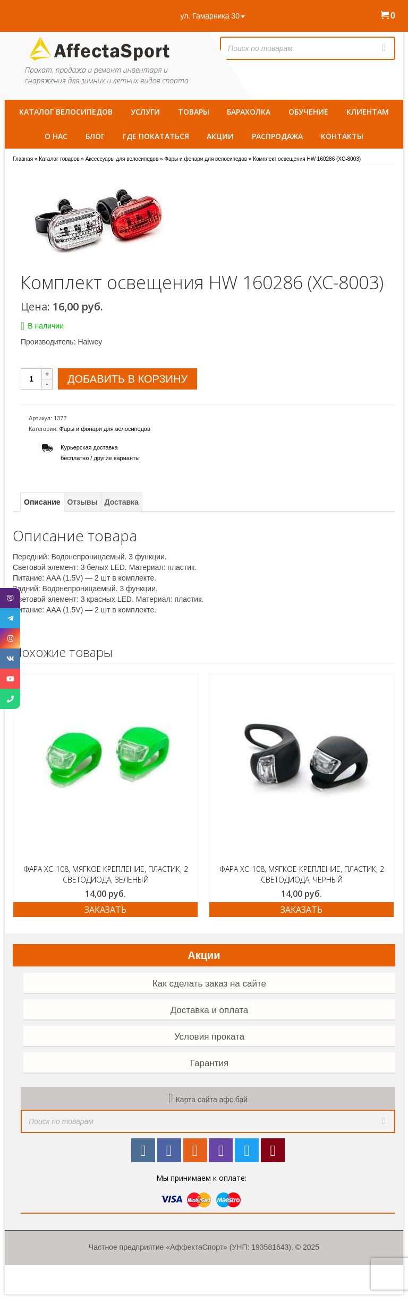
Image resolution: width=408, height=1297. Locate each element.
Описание (42, 502)
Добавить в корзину (127, 379)
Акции (204, 955)
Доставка (122, 502)
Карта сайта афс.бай (212, 1099)
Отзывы (82, 502)
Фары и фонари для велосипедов (105, 429)
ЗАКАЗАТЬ (105, 909)
